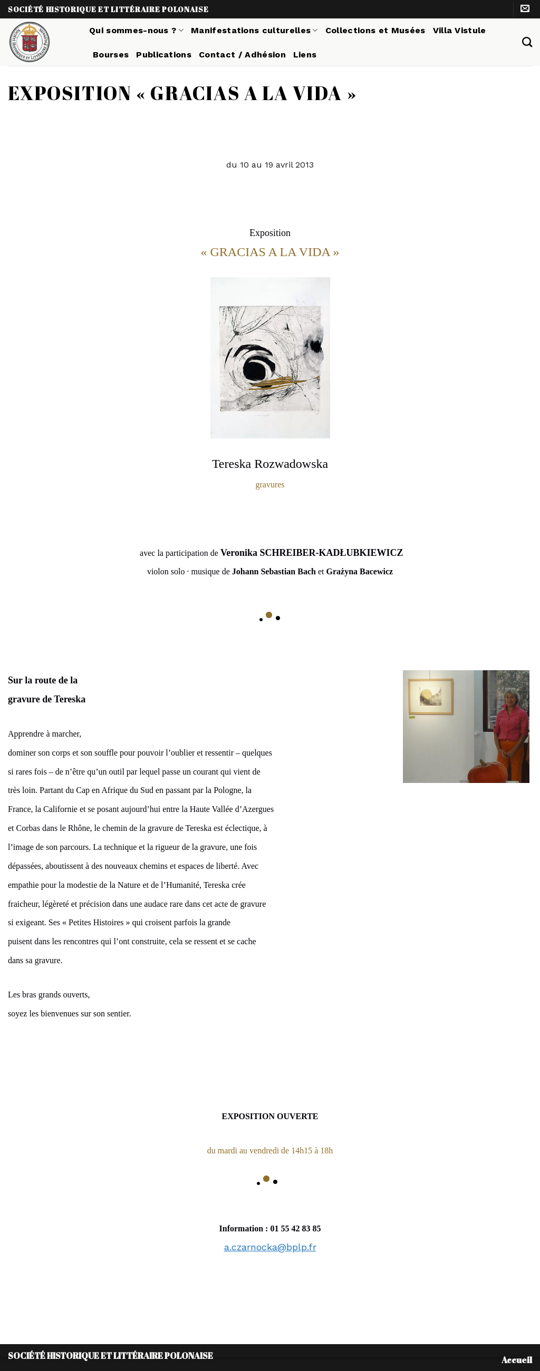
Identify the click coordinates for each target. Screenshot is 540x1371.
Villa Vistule (459, 30)
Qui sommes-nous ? (136, 30)
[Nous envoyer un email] (524, 9)
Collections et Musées (375, 30)
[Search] (527, 42)
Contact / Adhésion (242, 55)
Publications (163, 55)
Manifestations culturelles (254, 30)
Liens (305, 55)
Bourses (111, 55)
